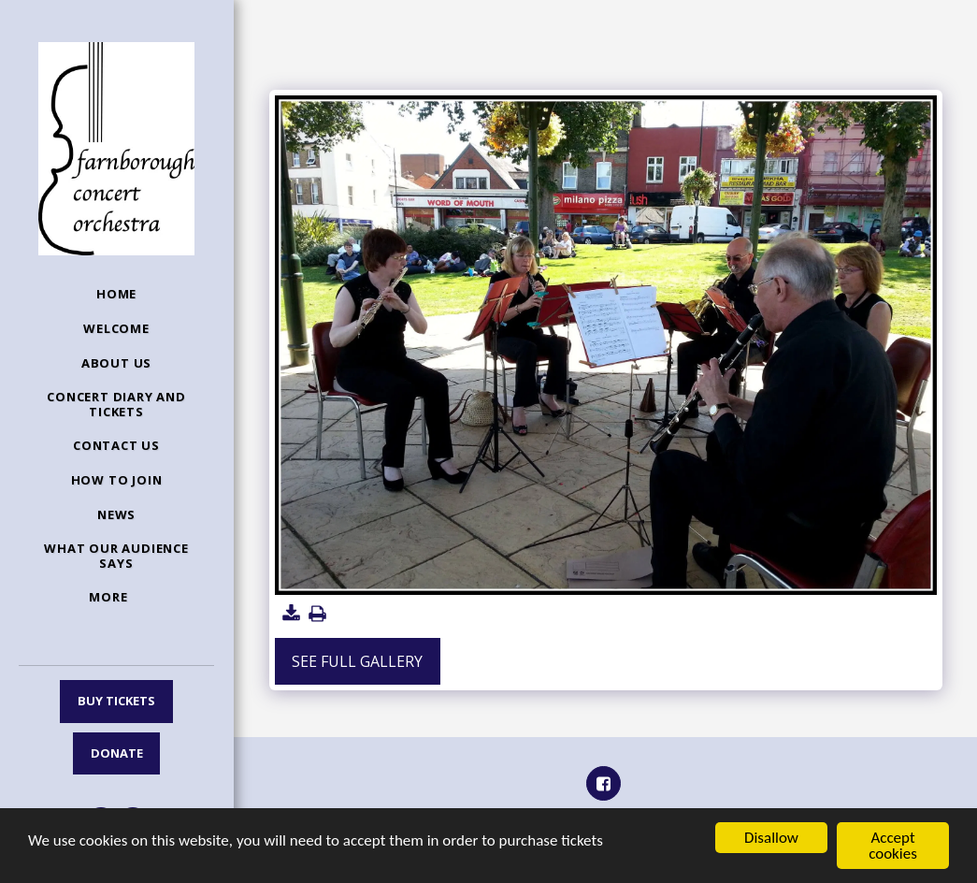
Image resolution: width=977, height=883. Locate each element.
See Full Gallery (357, 661)
